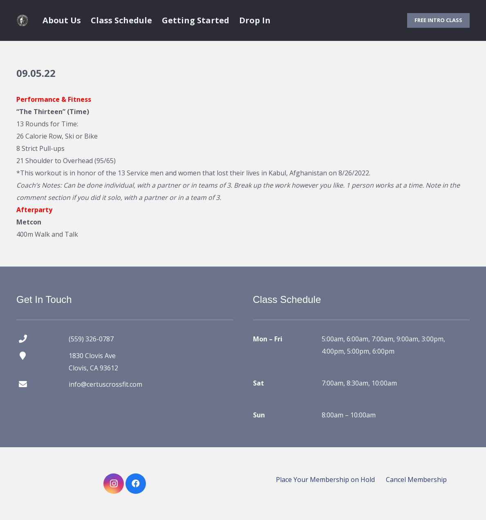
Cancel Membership (416, 479)
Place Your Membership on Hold (325, 479)
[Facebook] (135, 483)
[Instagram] (113, 483)
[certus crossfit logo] (22, 20)
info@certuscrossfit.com (105, 384)
